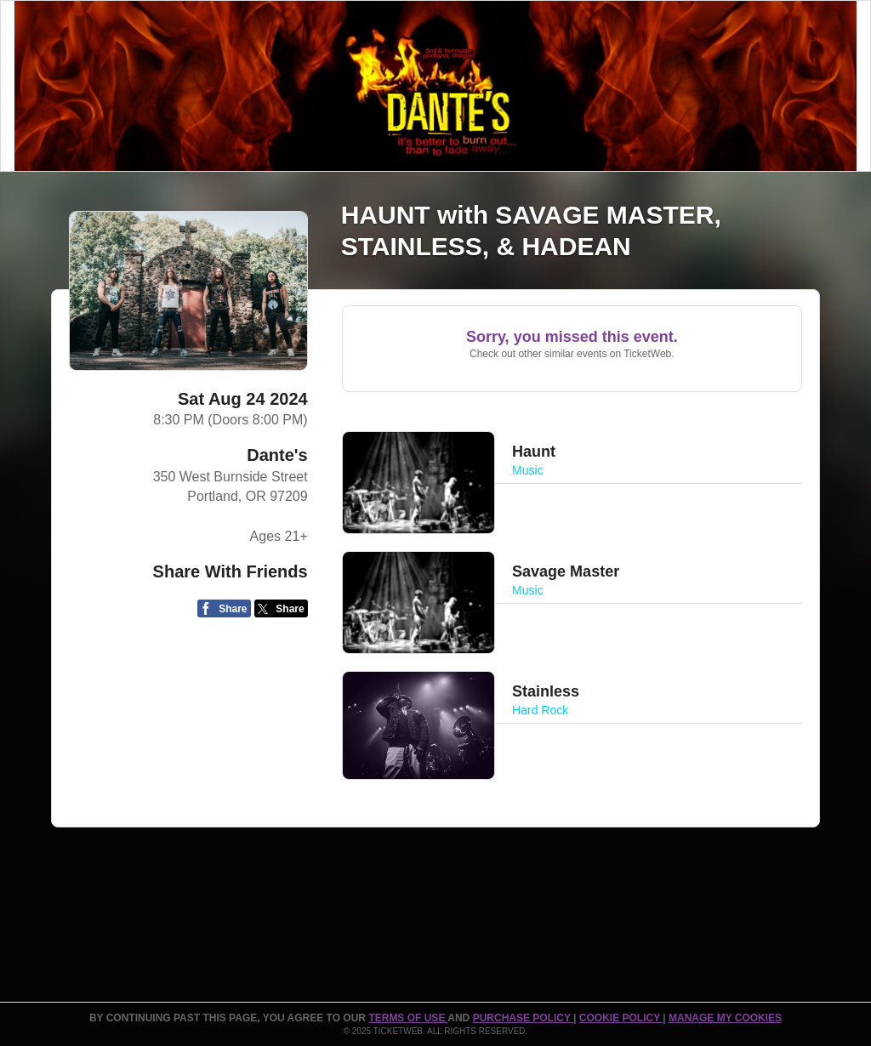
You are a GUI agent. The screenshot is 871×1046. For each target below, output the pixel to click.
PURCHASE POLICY (523, 1018)
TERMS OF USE (407, 1018)
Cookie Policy (621, 1018)
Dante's (277, 455)
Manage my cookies (725, 1018)
